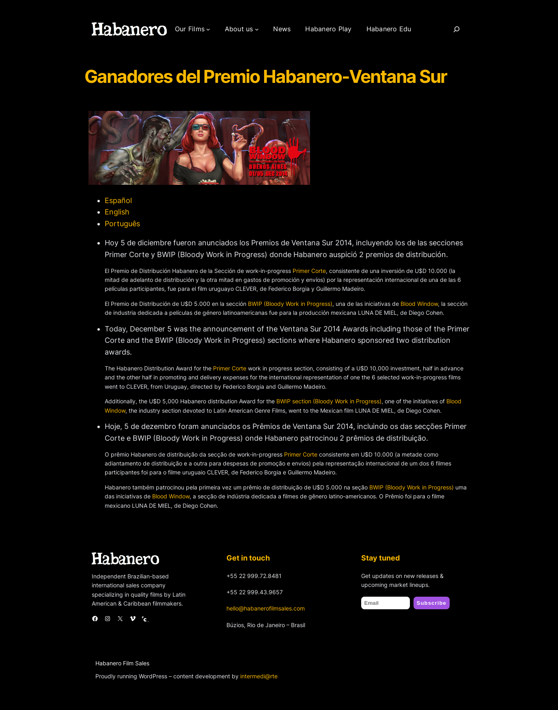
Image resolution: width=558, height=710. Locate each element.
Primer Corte (309, 270)
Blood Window (419, 303)
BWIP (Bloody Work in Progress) (290, 303)
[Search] (456, 29)
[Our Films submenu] (208, 29)
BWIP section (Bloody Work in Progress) (328, 401)
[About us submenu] (257, 29)
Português (122, 223)
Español (118, 200)
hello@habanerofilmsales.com (265, 608)
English (117, 212)
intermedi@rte (259, 676)
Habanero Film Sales (122, 663)
